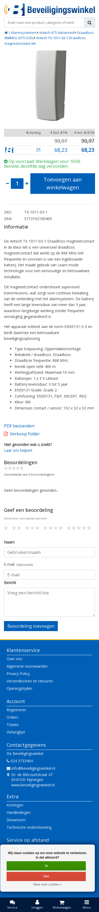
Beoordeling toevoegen (30, 626)
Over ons (14, 658)
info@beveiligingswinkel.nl (31, 768)
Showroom (16, 819)
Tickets (13, 724)
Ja (46, 866)
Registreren (16, 709)
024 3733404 (20, 760)
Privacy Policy (18, 673)
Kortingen (15, 805)
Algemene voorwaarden (27, 666)
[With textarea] (49, 602)
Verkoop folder (25, 434)
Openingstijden (19, 688)
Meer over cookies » (47, 884)
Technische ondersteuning (29, 827)
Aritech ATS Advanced (56, 32)
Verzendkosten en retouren (30, 680)
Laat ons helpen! (18, 450)
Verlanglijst (16, 732)
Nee (46, 876)
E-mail (18, 564)
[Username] (49, 552)
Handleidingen (19, 812)
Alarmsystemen (23, 32)
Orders (12, 717)
